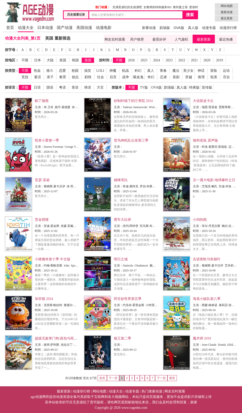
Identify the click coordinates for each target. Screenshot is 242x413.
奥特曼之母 (180, 7)
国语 (49, 87)
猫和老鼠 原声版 (205, 140)
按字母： (12, 50)
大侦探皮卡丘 (203, 101)
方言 (100, 87)
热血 (37, 71)
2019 (219, 60)
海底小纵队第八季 (207, 299)
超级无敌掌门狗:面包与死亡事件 (59, 338)
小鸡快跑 (200, 219)
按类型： (12, 71)
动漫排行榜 (228, 28)
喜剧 (176, 77)
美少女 (188, 71)
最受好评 (159, 39)
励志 (75, 77)
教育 (62, 77)
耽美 (213, 77)
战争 (125, 77)
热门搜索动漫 (151, 391)
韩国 (75, 60)
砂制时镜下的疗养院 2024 (133, 101)
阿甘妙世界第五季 (127, 299)
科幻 (138, 71)
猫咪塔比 (121, 180)
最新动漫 (227, 12)
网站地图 (227, 6)
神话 (201, 71)
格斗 (49, 71)
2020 (206, 60)
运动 (226, 71)
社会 (100, 77)
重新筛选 (62, 38)
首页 (10, 27)
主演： (39, 107)
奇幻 (150, 77)
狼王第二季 (122, 338)
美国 (62, 60)
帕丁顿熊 (42, 101)
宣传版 (207, 87)
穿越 (188, 77)
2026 (131, 60)
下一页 (161, 378)
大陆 (50, 60)
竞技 (24, 77)
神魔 (112, 71)
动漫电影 (104, 27)
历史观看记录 (76, 14)
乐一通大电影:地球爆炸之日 (214, 180)
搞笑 (87, 71)
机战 (125, 71)
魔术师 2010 (202, 338)
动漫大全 (26, 27)
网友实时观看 (114, 39)
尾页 (172, 378)
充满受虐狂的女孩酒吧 (127, 7)
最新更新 (204, 39)
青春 (163, 71)
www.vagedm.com (134, 408)
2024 (156, 60)
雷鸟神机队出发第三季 (131, 140)
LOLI (100, 71)
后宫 (113, 77)
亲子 (50, 77)
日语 (37, 87)
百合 (226, 77)
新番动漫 (149, 28)
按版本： (118, 87)
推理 (201, 77)
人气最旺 (181, 39)
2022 (181, 60)
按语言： (12, 87)
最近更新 (227, 18)
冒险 (213, 71)
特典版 (194, 87)
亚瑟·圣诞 (42, 180)
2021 (194, 60)
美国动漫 (84, 27)
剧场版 (165, 28)
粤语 (62, 87)
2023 (169, 60)
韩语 (87, 87)
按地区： (12, 60)
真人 (150, 71)
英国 (49, 38)
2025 (144, 60)
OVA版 (179, 28)
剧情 (87, 77)
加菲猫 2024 (44, 299)
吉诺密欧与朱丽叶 (207, 259)
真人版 (193, 28)
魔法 (175, 71)
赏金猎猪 (42, 219)
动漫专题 (209, 28)
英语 (75, 87)
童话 (37, 77)
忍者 (163, 77)
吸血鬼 (138, 77)
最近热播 (226, 39)
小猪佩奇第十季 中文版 (52, 259)
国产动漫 (65, 27)
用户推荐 (137, 39)
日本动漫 (45, 27)
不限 (24, 60)
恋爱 (62, 71)
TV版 (144, 87)
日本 (37, 60)
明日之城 (121, 259)
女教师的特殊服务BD (157, 7)
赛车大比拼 (122, 219)
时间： (39, 112)
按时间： (106, 60)
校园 (75, 71)
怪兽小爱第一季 (47, 140)
